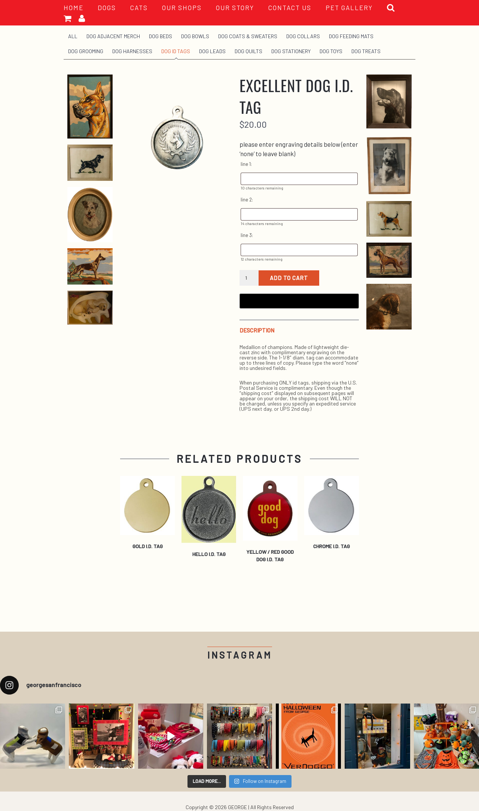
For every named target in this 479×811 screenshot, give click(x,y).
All (72, 36)
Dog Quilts (248, 51)
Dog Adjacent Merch (113, 36)
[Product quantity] (249, 278)
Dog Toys (331, 51)
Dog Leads (212, 51)
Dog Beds (160, 36)
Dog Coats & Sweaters (247, 36)
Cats (139, 7)
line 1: (246, 164)
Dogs (107, 7)
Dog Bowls (195, 36)
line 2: (247, 200)
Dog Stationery (291, 51)
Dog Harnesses (132, 51)
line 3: (247, 235)
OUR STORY (235, 7)
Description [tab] (257, 330)
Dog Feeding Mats (351, 36)
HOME (73, 7)
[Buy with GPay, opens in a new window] (299, 301)
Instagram (239, 655)
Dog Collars (303, 36)
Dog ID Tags (175, 51)
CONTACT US (289, 7)
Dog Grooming (85, 51)
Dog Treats (366, 51)
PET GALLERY (349, 7)
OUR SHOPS (182, 7)
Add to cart (289, 277)
